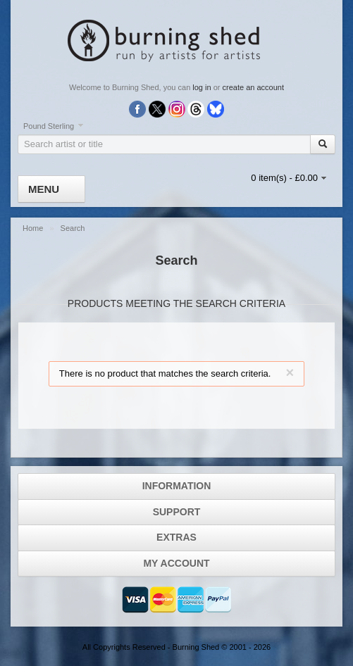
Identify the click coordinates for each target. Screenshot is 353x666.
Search (73, 228)
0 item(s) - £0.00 (284, 177)
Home (34, 228)
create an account (253, 87)
